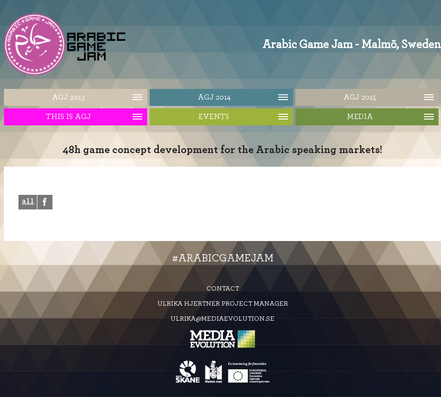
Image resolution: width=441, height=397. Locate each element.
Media (360, 117)
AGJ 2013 (68, 97)
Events (214, 117)
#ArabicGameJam (222, 259)
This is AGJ (68, 117)
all (28, 202)
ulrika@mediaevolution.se (222, 320)
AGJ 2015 (359, 97)
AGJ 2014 (214, 97)
